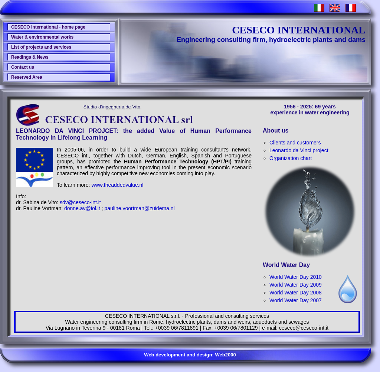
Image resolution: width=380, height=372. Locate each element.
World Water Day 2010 (295, 277)
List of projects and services (41, 47)
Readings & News (30, 57)
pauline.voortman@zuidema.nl (139, 208)
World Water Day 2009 (295, 285)
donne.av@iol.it (82, 208)
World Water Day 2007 (295, 300)
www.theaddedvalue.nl (117, 185)
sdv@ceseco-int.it (80, 202)
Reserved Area (26, 77)
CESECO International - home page (48, 27)
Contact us (22, 67)
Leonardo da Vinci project (298, 150)
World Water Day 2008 (295, 293)
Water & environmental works (42, 37)
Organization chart (290, 158)
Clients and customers (295, 143)
